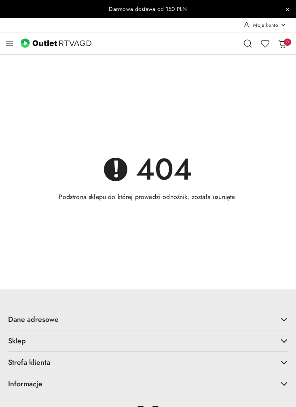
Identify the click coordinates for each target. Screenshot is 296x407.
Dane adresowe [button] (148, 319)
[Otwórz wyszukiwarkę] (247, 43)
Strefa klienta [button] (148, 362)
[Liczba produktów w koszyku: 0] (281, 43)
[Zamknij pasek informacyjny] (287, 9)
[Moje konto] (264, 25)
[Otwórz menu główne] (9, 43)
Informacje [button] (148, 384)
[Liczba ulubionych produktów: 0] (264, 43)
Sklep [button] (148, 341)
